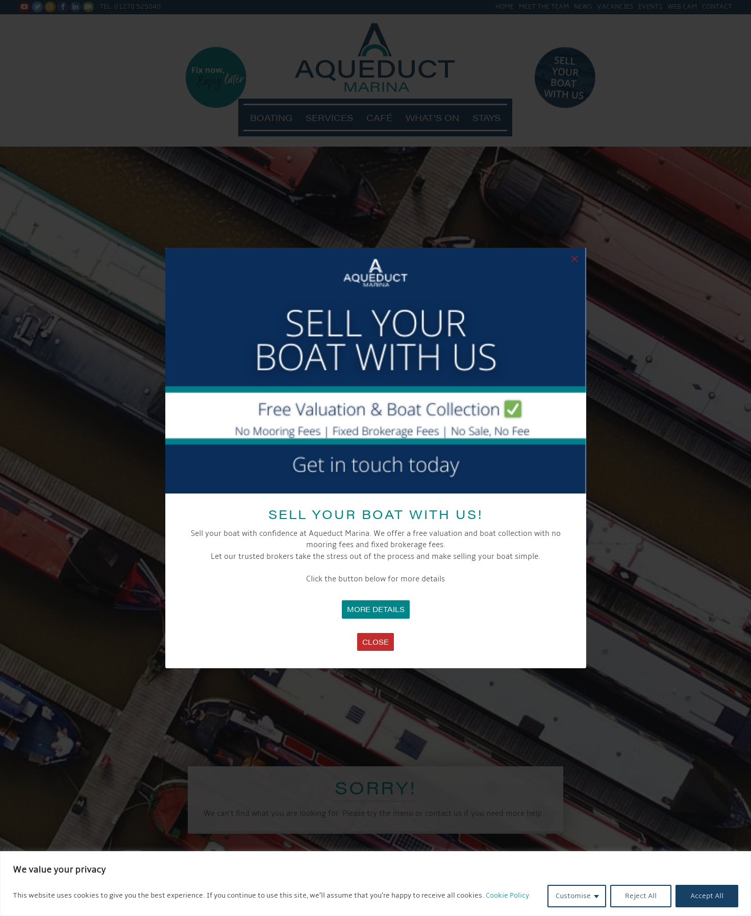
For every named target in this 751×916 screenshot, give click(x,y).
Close (375, 642)
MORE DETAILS (376, 609)
